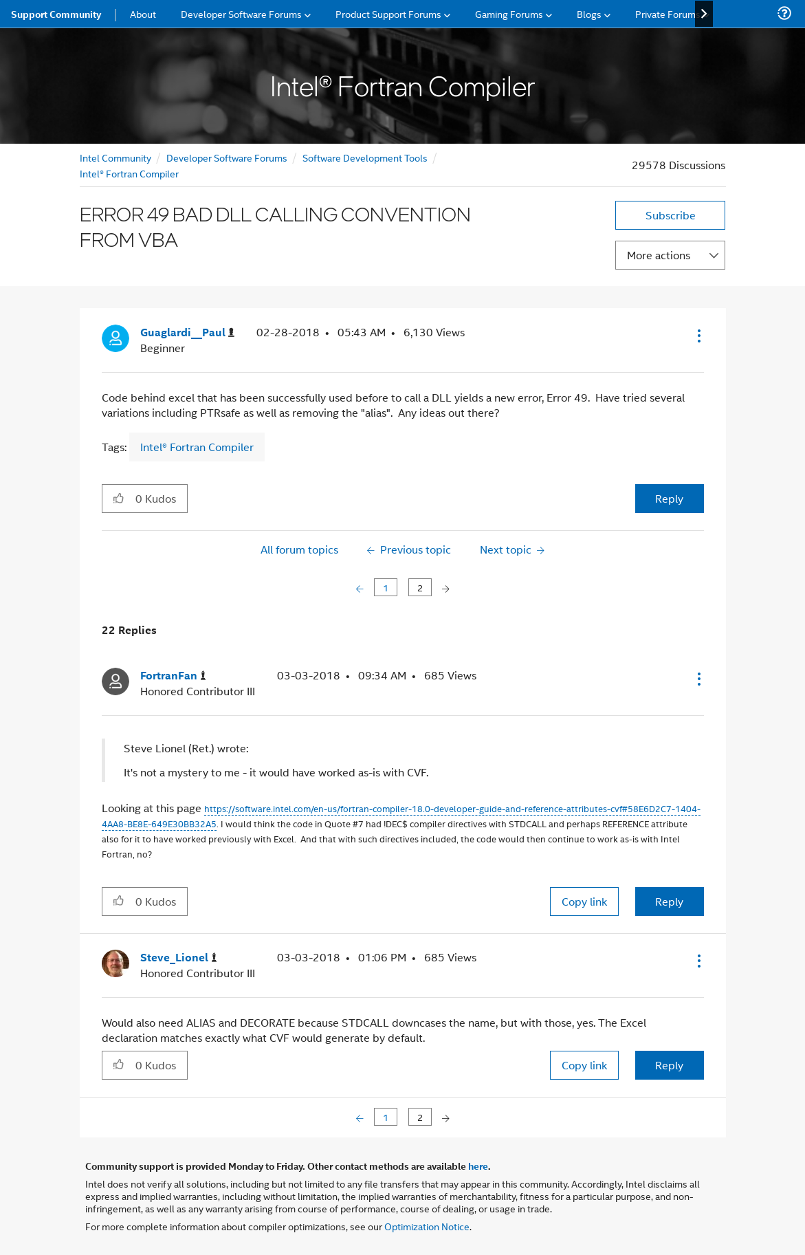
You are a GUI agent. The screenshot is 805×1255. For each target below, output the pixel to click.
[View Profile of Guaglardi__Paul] (187, 332)
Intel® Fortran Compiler (129, 173)
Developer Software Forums (226, 157)
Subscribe (671, 215)
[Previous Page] (361, 587)
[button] (697, 336)
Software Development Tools (365, 157)
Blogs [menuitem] (589, 13)
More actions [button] (658, 255)
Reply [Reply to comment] (669, 901)
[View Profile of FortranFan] (173, 676)
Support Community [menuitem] (56, 13)
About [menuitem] (143, 13)
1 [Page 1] (385, 587)
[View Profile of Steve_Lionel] (178, 957)
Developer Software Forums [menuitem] (241, 13)
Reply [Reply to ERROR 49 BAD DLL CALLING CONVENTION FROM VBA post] (669, 498)
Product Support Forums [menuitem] (388, 13)
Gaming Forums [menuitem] (509, 13)
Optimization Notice (427, 1226)
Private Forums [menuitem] (668, 13)
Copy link (584, 901)
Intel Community (115, 157)
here (478, 1165)
